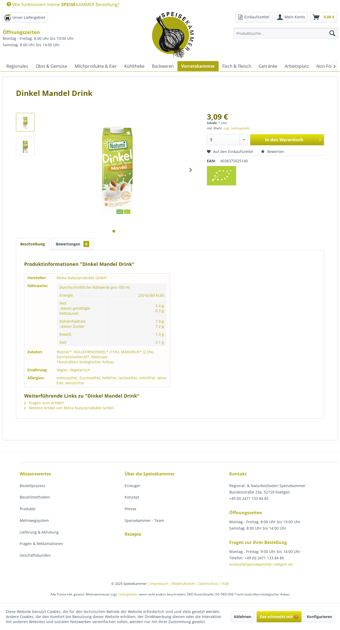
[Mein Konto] (291, 17)
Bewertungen (72, 244)
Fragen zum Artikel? (44, 402)
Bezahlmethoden (35, 497)
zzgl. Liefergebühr (236, 128)
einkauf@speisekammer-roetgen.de (261, 564)
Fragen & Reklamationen (41, 543)
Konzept (132, 497)
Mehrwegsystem (34, 520)
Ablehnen (242, 616)
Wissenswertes (35, 474)
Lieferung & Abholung (39, 532)
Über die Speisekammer (150, 474)
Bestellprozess (32, 485)
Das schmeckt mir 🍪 (279, 616)
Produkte (28, 508)
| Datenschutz (207, 583)
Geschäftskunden (35, 555)
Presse (130, 508)
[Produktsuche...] (286, 33)
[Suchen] (332, 33)
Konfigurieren (319, 616)
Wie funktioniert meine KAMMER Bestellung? (63, 4)
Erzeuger (133, 485)
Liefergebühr (127, 594)
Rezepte (133, 534)
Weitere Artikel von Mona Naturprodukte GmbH (69, 407)
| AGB (224, 583)
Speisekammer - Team (144, 520)
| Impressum (158, 583)
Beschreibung (32, 243)
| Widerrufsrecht (182, 583)
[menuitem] (61, 4)
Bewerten (272, 151)
